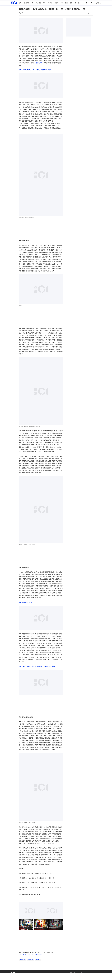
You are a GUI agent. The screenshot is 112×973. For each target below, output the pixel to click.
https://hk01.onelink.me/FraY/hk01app (31, 954)
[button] (85, 13)
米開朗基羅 (39, 62)
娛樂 (33, 2)
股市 (76, 2)
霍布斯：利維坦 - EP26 (25, 602)
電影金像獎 (26, 2)
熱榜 (62, 2)
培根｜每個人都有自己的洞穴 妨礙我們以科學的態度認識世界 (37, 666)
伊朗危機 (50, 2)
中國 (71, 2)
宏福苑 (56, 2)
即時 (44, 2)
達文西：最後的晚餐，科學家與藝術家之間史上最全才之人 (36, 69)
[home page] (14, 2)
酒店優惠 (38, 2)
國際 (66, 2)
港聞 (20, 2)
